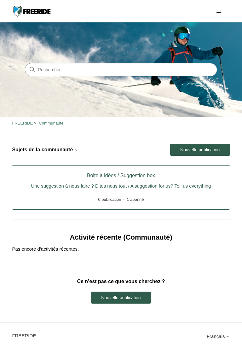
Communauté (51, 123)
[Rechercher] (121, 69)
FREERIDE (22, 123)
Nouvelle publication (200, 149)
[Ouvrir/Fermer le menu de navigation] (219, 11)
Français (218, 336)
